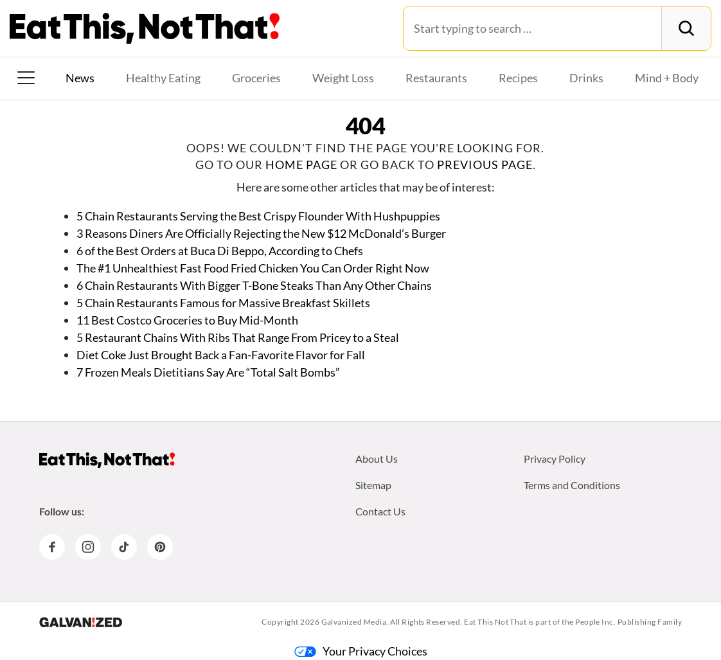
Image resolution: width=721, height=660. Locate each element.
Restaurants (436, 78)
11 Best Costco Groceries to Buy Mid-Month (187, 320)
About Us (376, 458)
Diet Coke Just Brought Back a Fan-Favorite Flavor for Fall (220, 355)
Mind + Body (667, 78)
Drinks (586, 78)
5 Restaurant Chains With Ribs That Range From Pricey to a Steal (237, 337)
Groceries (256, 78)
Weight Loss (343, 78)
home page (301, 164)
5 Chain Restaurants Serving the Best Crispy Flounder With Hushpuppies (258, 216)
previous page (485, 164)
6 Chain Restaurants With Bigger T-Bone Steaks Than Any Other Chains (254, 285)
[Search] (686, 28)
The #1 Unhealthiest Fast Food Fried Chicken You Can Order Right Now (252, 268)
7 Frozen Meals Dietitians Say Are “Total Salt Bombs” (209, 372)
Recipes (518, 78)
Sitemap (373, 485)
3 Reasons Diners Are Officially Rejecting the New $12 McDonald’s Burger (261, 233)
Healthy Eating (163, 78)
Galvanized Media (354, 622)
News (80, 78)
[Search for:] (532, 28)
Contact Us (380, 511)
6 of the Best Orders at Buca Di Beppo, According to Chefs (219, 251)
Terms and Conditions (572, 485)
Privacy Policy (554, 458)
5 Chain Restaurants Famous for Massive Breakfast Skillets (223, 303)
